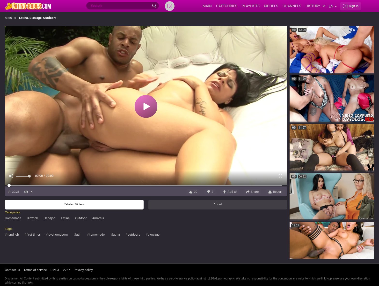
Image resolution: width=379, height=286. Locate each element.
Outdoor (81, 218)
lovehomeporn (58, 234)
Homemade (13, 218)
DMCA (55, 270)
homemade (97, 234)
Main (8, 18)
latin (78, 234)
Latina (65, 218)
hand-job (13, 234)
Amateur (98, 218)
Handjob (49, 218)
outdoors (134, 234)
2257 (66, 270)
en (333, 6)
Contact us (12, 270)
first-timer (33, 234)
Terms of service (35, 270)
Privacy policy (83, 270)
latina (116, 234)
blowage (154, 234)
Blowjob (32, 218)
